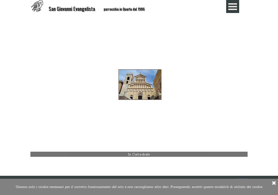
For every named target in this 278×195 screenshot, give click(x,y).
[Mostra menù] (232, 6)
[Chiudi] (274, 183)
